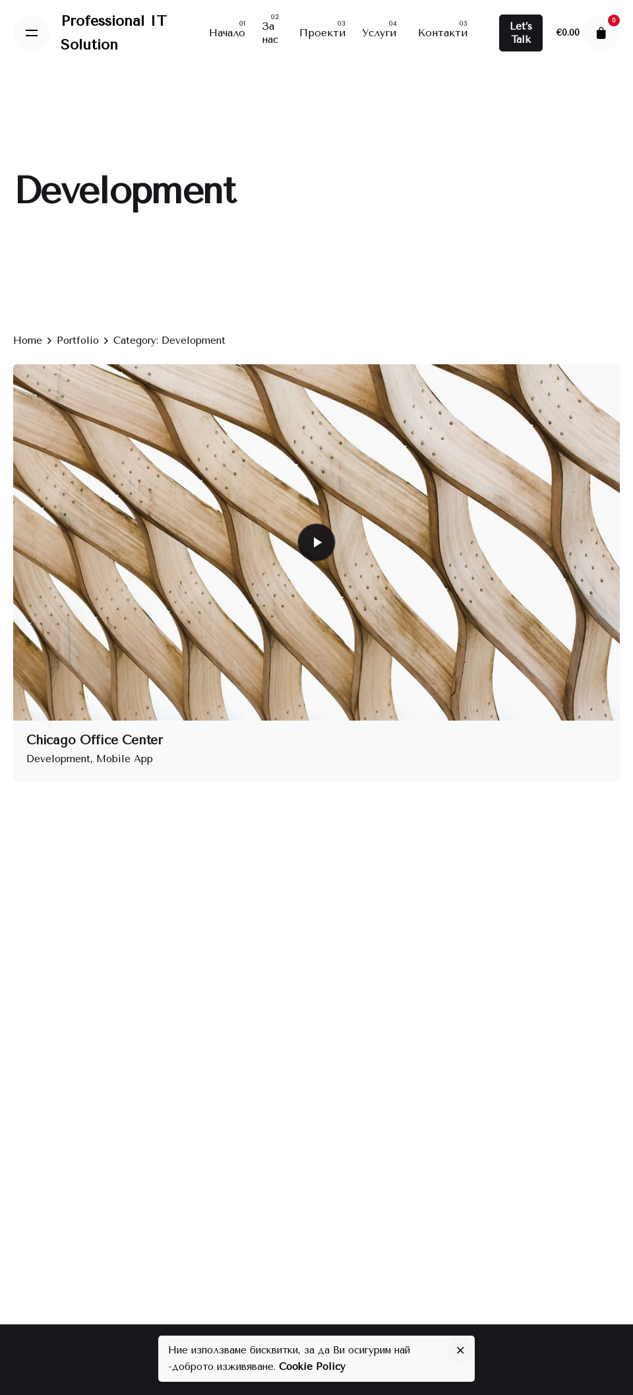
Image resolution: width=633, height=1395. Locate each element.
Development (58, 759)
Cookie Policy (312, 1367)
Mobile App (124, 759)
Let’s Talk (521, 33)
